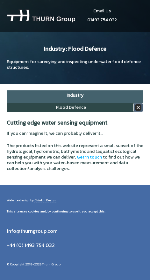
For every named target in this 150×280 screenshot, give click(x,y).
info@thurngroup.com (32, 231)
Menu (136, 16)
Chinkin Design (45, 200)
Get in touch (89, 157)
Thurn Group (41, 16)
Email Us (102, 11)
